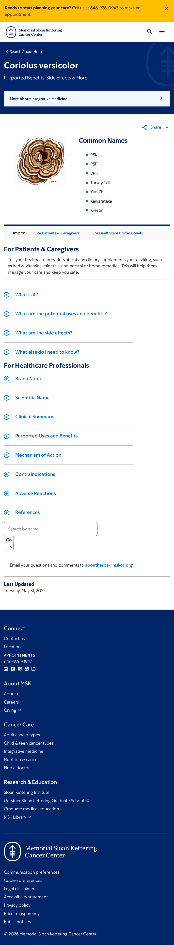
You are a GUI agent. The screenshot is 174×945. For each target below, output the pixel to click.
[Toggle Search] (149, 32)
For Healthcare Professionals (118, 233)
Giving (10, 710)
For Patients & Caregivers (57, 233)
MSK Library (15, 817)
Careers (12, 702)
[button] (87, 99)
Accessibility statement (26, 896)
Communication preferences (31, 872)
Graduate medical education (31, 808)
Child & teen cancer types (28, 743)
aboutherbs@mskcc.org (109, 565)
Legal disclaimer (19, 888)
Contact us (14, 638)
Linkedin (33, 669)
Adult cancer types (22, 734)
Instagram (6, 669)
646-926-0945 (104, 7)
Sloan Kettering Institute (26, 792)
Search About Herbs (27, 51)
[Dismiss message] (166, 11)
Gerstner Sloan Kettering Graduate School (44, 800)
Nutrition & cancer (21, 759)
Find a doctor (17, 767)
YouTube (27, 669)
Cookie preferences (23, 880)
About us (12, 693)
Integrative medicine (23, 751)
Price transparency (22, 913)
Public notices (17, 921)
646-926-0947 (18, 661)
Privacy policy (17, 905)
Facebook (13, 669)
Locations (13, 646)
